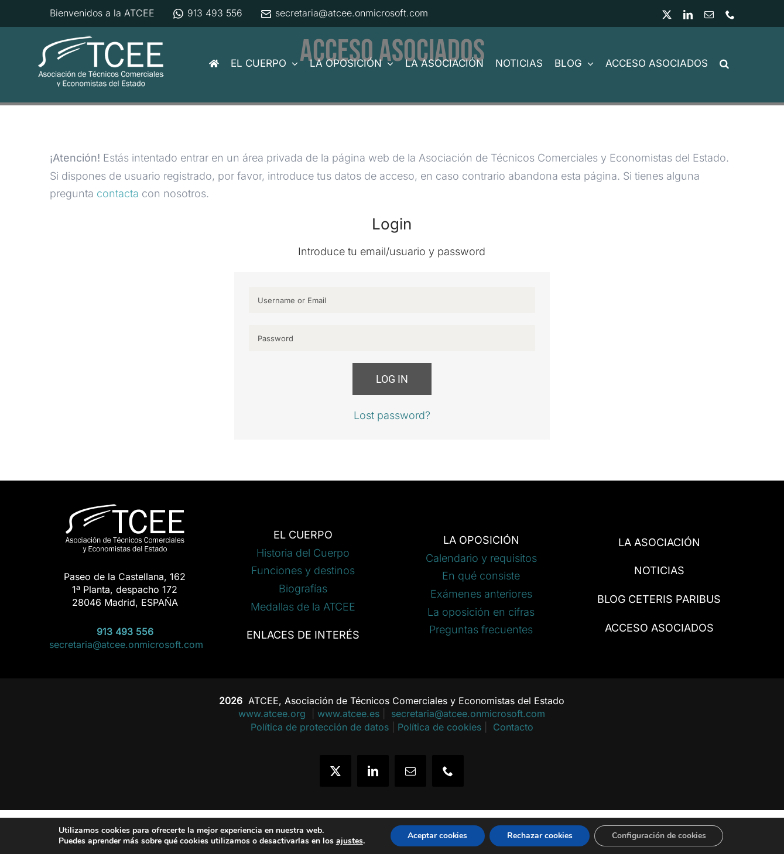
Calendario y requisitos (481, 558)
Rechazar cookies (539, 835)
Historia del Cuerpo (303, 553)
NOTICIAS (659, 570)
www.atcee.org (273, 713)
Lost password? (392, 415)
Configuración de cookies (659, 835)
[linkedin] (373, 771)
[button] (724, 63)
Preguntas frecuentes (481, 629)
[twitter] (335, 771)
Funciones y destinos (303, 570)
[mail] (410, 771)
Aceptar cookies (436, 835)
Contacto (513, 727)
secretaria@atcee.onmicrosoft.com (344, 13)
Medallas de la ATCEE (303, 607)
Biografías (303, 588)
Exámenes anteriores (481, 594)
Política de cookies (439, 727)
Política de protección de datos (320, 727)
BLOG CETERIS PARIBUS (659, 599)
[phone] (448, 771)
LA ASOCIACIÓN (659, 542)
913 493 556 (207, 13)
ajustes (347, 841)
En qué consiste (481, 576)
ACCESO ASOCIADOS (659, 628)
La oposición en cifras (481, 612)
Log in (392, 379)
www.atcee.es (348, 713)
